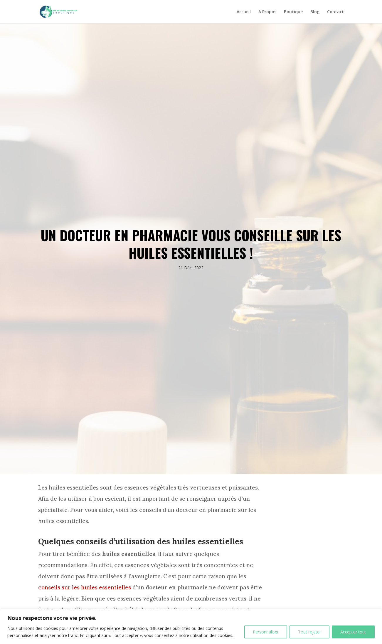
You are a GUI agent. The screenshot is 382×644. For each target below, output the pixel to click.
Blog (314, 12)
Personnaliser (266, 632)
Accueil (244, 12)
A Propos (267, 12)
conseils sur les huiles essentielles (84, 587)
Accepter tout (353, 632)
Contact (335, 12)
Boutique (293, 12)
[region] (191, 626)
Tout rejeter (309, 632)
